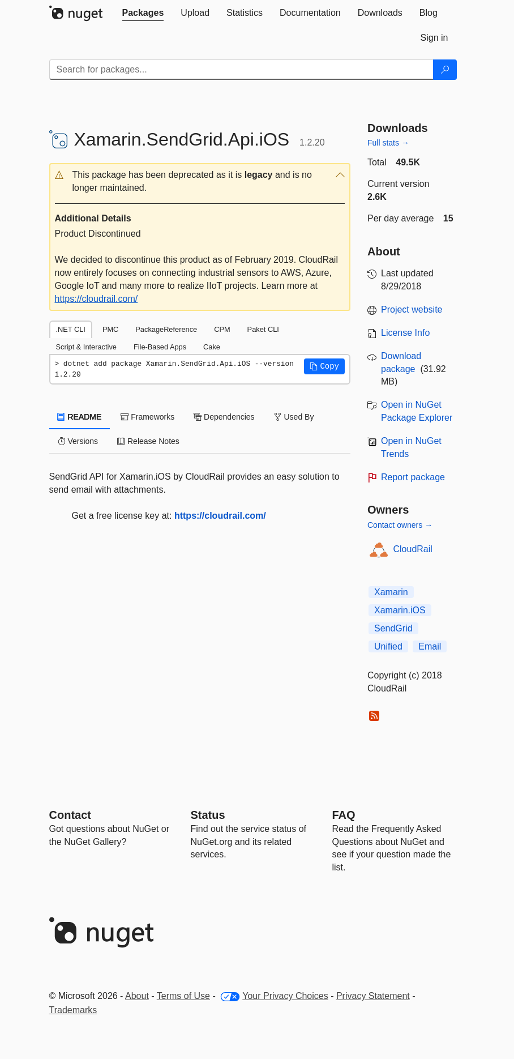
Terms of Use (183, 996)
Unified (388, 646)
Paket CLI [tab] (263, 329)
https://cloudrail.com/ (96, 299)
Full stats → (388, 142)
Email (429, 646)
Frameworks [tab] (147, 416)
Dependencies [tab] (224, 416)
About (137, 996)
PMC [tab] (110, 329)
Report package (413, 477)
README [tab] (80, 416)
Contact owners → (399, 525)
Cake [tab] (211, 347)
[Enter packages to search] (241, 69)
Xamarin (391, 592)
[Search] (445, 69)
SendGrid (393, 628)
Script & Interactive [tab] (86, 347)
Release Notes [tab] (148, 441)
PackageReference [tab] (166, 329)
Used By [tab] (294, 416)
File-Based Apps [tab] (160, 347)
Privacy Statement (373, 996)
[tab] (143, 13)
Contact (70, 815)
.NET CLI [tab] (70, 329)
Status (208, 815)
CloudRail (412, 549)
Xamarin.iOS (400, 610)
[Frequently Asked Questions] (343, 815)
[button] (200, 182)
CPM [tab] (222, 329)
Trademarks (73, 1010)
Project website (412, 309)
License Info (405, 333)
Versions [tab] (78, 441)
